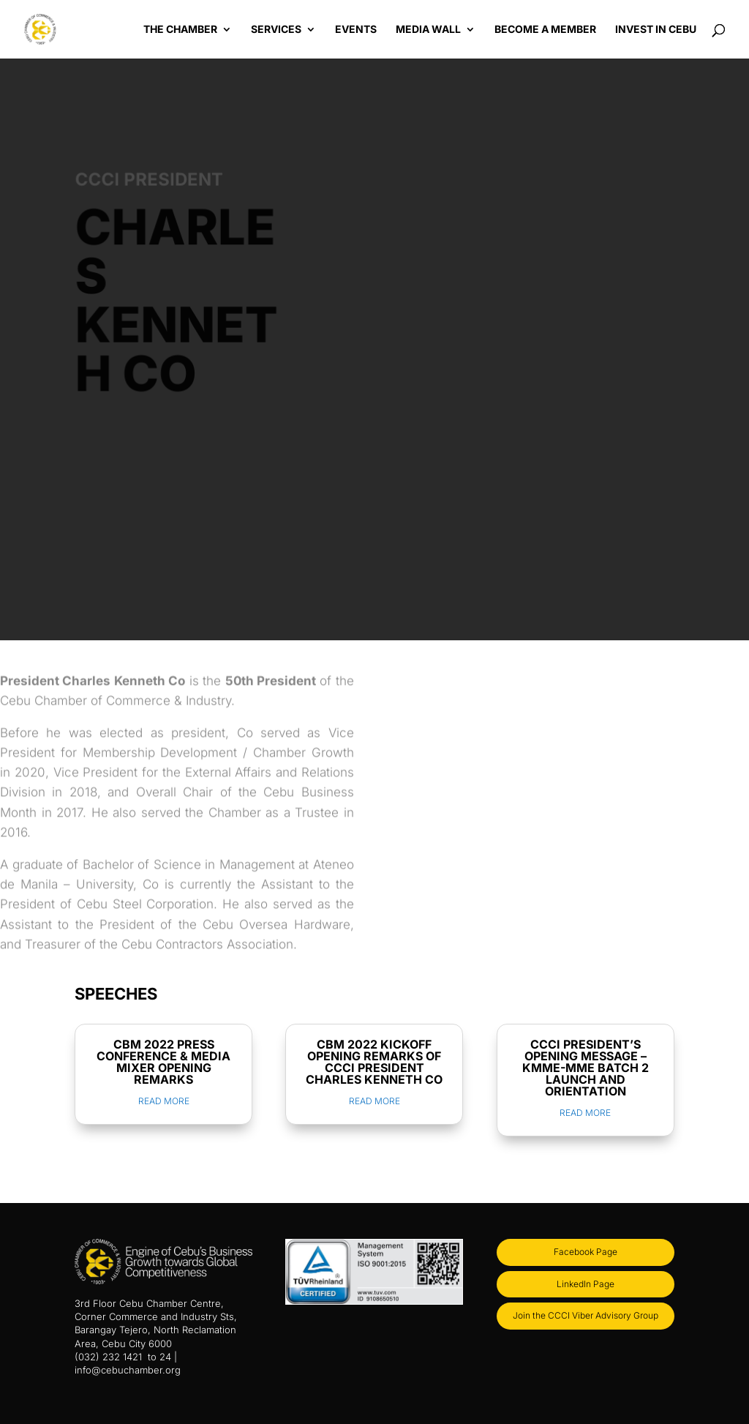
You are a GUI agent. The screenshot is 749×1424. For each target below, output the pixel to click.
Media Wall (428, 29)
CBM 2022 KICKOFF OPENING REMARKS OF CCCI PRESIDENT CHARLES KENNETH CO (374, 1062)
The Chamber (180, 29)
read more (163, 1100)
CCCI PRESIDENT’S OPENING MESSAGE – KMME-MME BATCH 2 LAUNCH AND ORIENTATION (585, 1067)
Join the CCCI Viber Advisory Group (585, 1315)
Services (276, 29)
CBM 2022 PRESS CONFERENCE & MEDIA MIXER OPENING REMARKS (163, 1062)
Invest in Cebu (655, 29)
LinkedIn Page (585, 1283)
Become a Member (545, 29)
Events (356, 29)
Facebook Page (585, 1251)
